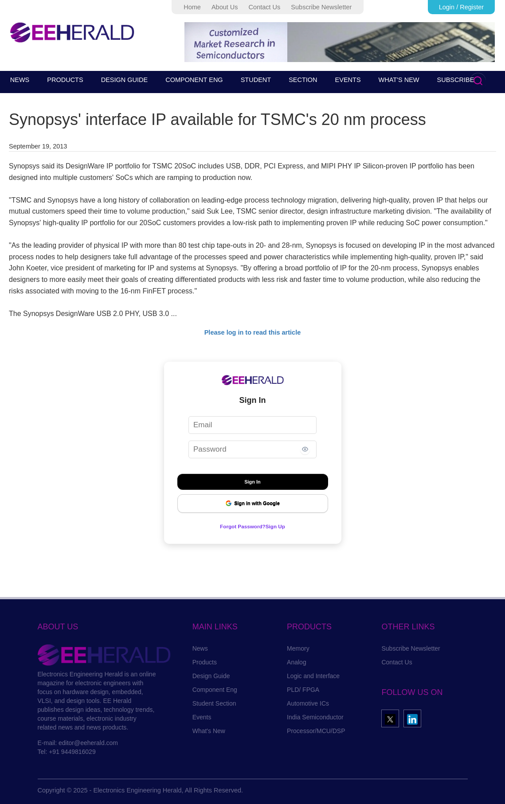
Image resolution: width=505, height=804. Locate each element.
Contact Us (265, 7)
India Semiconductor (315, 717)
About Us (224, 7)
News (200, 648)
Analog (296, 662)
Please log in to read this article (252, 332)
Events (201, 717)
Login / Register (461, 7)
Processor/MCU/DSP (316, 730)
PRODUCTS (65, 79)
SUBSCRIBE (455, 79)
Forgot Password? (240, 526)
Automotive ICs (308, 703)
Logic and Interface (313, 675)
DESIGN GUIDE (124, 79)
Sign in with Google (252, 503)
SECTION (303, 79)
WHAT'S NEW (399, 79)
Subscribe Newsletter (321, 7)
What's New (208, 730)
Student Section (214, 703)
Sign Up (281, 526)
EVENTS (348, 79)
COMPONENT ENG (194, 79)
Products (204, 662)
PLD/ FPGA (303, 689)
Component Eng (214, 689)
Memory (298, 648)
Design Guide (211, 675)
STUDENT (256, 79)
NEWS (20, 79)
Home (192, 7)
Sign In (252, 481)
